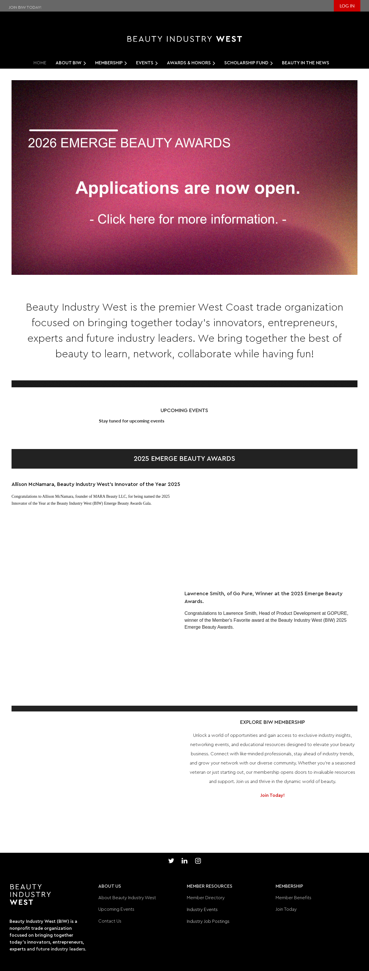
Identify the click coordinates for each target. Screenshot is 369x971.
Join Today (286, 909)
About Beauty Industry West (127, 897)
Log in (347, 5)
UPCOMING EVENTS (184, 410)
